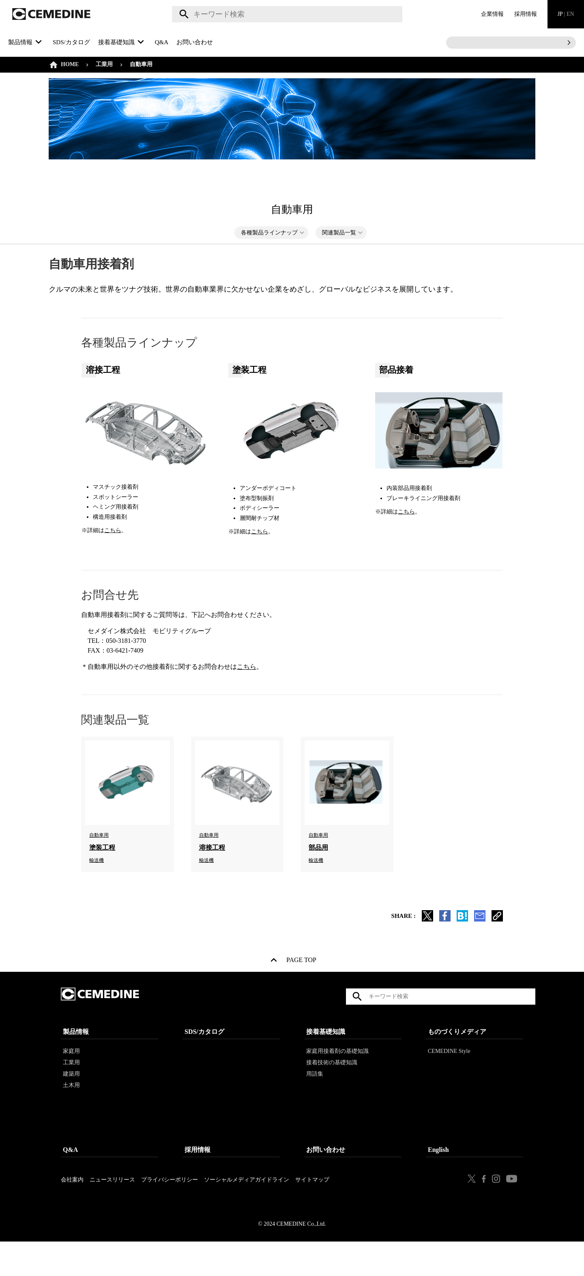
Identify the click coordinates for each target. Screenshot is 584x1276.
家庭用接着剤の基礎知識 (337, 1073)
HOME (70, 64)
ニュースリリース (112, 1202)
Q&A (161, 42)
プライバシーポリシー (169, 1202)
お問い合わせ (194, 42)
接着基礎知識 (325, 1053)
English (438, 1172)
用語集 (314, 1096)
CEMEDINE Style (449, 1073)
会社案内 (72, 1202)
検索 (182, 14)
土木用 (71, 1107)
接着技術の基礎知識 (331, 1085)
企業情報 (492, 14)
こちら (112, 530)
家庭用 (71, 1073)
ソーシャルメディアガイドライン (246, 1202)
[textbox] (287, 14)
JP (565, 14)
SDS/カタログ (71, 42)
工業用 (104, 64)
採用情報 (525, 14)
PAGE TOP (301, 961)
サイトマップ (312, 1202)
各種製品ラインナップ (269, 233)
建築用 (71, 1096)
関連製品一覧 (339, 233)
